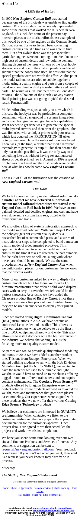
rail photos (24, 494)
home (6, 487)
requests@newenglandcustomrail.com (28, 449)
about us (15, 487)
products (27, 487)
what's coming (61, 487)
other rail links (40, 494)
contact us (55, 494)
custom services (42, 487)
